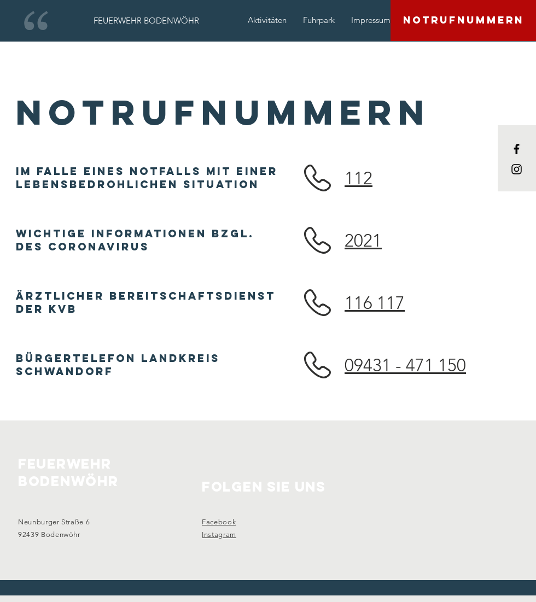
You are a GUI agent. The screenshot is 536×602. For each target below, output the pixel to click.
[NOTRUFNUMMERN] (463, 20)
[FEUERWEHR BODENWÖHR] (146, 20)
